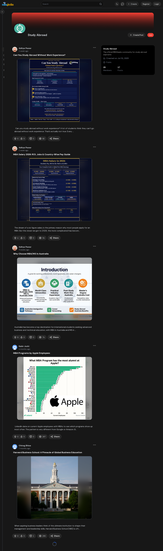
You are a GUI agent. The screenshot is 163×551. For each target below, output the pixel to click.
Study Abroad (130, 48)
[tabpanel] (79, 90)
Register (146, 4)
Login (157, 4)
